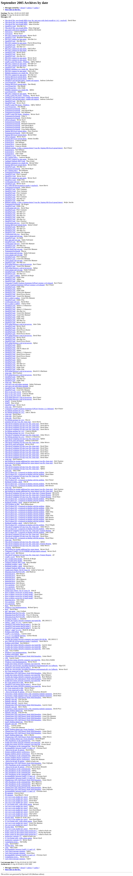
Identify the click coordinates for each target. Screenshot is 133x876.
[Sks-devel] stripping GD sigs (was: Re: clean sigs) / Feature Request (28, 493)
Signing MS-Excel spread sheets (16, 77)
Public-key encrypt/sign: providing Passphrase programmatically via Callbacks (31, 665)
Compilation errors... (12, 842)
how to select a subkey (12, 275)
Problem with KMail (12, 632)
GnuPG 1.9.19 (10, 553)
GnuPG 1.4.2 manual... (13, 634)
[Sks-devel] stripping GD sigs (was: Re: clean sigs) (22, 424)
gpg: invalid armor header (14, 559)
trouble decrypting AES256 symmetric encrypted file (23, 660)
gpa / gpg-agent (10, 611)
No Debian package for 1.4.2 (15, 410)
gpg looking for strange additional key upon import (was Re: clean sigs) (29, 461)
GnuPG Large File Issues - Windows (17, 62)
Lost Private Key (11, 82)
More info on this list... (13, 10)
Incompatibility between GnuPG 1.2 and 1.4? (20, 748)
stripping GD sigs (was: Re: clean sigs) (18, 422)
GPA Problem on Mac (12, 504)
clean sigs (8, 373)
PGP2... (7, 725)
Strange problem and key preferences (17, 752)
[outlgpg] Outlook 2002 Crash (15, 161)
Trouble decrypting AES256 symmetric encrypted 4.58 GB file (26, 639)
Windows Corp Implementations (16, 607)
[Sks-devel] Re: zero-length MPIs (16, 22)
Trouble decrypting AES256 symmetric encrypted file (23, 620)
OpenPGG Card (10, 26)
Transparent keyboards (13, 109)
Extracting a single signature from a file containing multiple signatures (28, 694)
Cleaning (8, 547)
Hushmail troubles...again (13, 482)
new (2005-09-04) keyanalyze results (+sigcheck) (21, 185)
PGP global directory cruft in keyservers (18, 264)
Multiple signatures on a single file (17, 69)
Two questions (10, 585)
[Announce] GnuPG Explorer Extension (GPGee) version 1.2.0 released (29, 283)
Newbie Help (9, 817)
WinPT (7, 401)
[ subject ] (29, 8)
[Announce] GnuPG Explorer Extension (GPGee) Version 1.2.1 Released (29, 409)
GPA (7, 650)
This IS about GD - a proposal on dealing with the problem (25, 472)
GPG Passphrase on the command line (18, 740)
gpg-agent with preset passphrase (16, 30)
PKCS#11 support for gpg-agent (16, 35)
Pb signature (9, 793)
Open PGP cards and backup (14, 440)
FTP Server (9, 32)
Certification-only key (12, 182)
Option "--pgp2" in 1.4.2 (13, 622)
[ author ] (36, 8)
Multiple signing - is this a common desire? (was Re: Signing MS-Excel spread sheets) (34, 148)
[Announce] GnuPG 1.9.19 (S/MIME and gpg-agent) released (25, 551)
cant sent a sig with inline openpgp (16, 384)
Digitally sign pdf (11, 699)
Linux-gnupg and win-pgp (14, 236)
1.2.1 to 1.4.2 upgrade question (15, 635)
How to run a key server (13, 392)
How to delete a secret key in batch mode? (19, 592)
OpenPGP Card (10, 41)
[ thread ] (23, 8)
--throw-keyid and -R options (15, 692)
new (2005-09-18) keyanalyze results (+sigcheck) (21, 641)
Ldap (7, 844)
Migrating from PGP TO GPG (15, 572)
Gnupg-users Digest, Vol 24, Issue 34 (17, 570)
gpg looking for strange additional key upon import (22, 549)
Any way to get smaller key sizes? (16, 797)
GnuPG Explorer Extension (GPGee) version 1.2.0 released (25, 285)
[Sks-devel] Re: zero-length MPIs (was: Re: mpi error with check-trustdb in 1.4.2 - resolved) (36, 20)
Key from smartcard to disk (14, 671)
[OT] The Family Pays (12, 478)
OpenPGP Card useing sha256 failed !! (18, 624)
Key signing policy (11, 157)
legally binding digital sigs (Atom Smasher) (19, 729)
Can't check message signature (15, 851)
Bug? (7, 605)
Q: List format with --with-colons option (18, 804)
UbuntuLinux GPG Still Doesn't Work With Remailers (23, 656)
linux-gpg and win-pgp (13, 240)
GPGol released (10, 120)
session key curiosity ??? (13, 836)
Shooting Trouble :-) (12, 619)
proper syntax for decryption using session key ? (21, 831)
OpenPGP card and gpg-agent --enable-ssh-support (22, 80)
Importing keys (10, 574)
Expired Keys (10, 140)
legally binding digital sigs (14, 710)
